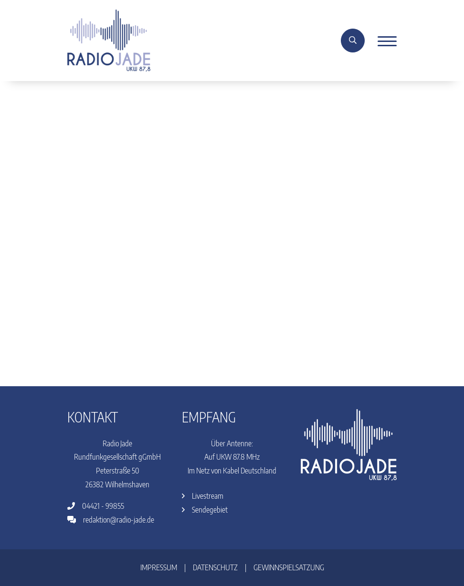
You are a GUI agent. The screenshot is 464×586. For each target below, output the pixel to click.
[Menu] (383, 40)
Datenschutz (215, 567)
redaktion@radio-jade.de (110, 519)
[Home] (108, 39)
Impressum (158, 567)
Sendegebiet (205, 509)
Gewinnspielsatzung (288, 567)
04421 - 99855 (95, 506)
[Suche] (353, 40)
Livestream (202, 496)
